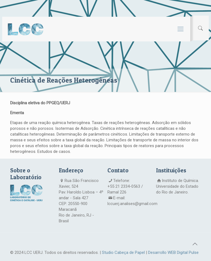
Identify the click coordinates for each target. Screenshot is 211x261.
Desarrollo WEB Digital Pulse (173, 252)
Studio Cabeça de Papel (123, 252)
